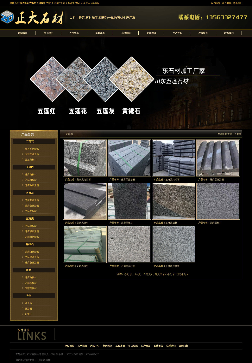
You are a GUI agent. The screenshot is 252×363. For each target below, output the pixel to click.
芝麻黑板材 (31, 226)
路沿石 (30, 244)
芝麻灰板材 (31, 211)
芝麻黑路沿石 (32, 231)
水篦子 (28, 314)
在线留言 (203, 33)
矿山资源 (151, 33)
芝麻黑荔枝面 (128, 266)
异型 (28, 295)
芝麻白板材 (31, 174)
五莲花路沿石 (32, 148)
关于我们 (48, 33)
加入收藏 (226, 3)
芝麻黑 (30, 218)
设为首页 (215, 3)
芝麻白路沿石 (32, 185)
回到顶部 (183, 345)
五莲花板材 (31, 159)
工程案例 (125, 33)
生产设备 (177, 33)
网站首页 (22, 33)
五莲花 (30, 141)
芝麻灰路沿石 (32, 200)
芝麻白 (30, 167)
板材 (28, 270)
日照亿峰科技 (43, 360)
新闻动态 (100, 33)
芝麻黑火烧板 (173, 266)
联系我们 (237, 3)
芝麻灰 (30, 192)
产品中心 (74, 33)
